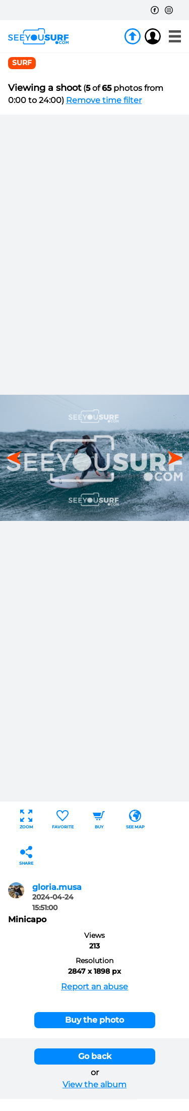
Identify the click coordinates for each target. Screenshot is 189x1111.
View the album (94, 1084)
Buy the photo (94, 1020)
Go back (94, 1056)
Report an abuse (94, 986)
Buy (99, 819)
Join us (132, 36)
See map (135, 819)
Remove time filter (104, 100)
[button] (172, 458)
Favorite (63, 819)
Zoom (26, 819)
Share (26, 856)
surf (22, 62)
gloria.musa (57, 887)
